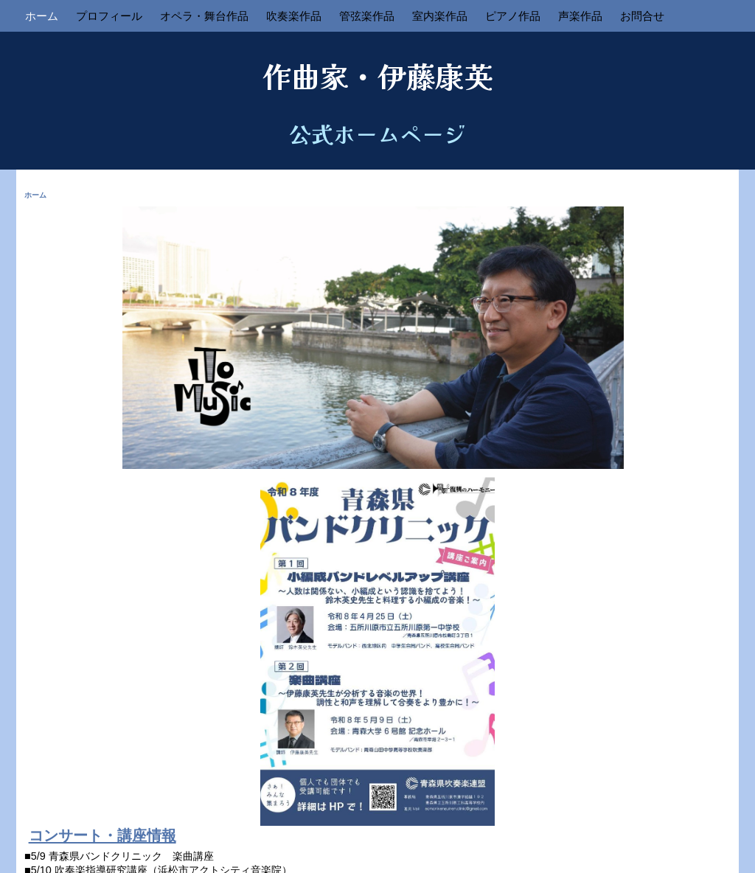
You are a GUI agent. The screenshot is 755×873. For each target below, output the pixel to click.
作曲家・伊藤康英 (377, 75)
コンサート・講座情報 (102, 835)
